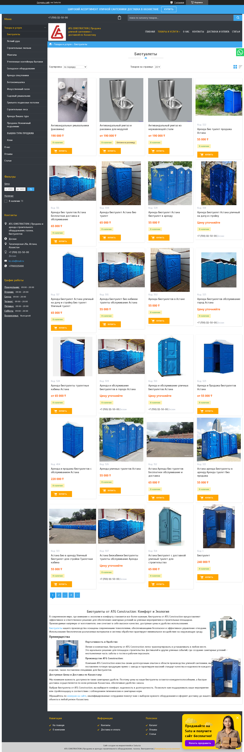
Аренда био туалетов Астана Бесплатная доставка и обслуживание (68, 216)
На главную (58, 725)
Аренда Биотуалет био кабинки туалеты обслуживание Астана (119, 300)
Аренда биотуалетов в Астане (166, 299)
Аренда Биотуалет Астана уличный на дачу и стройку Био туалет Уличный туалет (72, 302)
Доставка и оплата (218, 31)
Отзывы (8, 154)
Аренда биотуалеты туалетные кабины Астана (70, 387)
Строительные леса (17, 109)
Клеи (9, 140)
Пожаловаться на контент (167, 748)
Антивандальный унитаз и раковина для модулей (116, 127)
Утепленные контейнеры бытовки (25, 61)
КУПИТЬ (169, 9)
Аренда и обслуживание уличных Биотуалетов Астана (168, 387)
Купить (63, 151)
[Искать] (237, 18)
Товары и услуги (13, 27)
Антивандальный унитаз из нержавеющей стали (164, 127)
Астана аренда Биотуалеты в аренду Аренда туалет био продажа (215, 472)
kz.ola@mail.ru (16, 261)
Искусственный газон (18, 89)
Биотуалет (203, 555)
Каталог (153, 725)
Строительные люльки (19, 48)
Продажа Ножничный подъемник (19, 125)
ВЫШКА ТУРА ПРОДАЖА (20, 133)
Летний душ (13, 41)
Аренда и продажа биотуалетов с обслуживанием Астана (71, 470)
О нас (7, 147)
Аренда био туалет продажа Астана (214, 131)
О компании (59, 729)
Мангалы (12, 54)
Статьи (7, 160)
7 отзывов (179, 2)
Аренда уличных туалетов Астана (120, 468)
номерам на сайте (76, 695)
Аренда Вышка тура (18, 116)
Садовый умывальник (18, 95)
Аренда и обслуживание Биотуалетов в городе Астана (118, 387)
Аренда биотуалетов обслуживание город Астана (218, 300)
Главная (150, 31)
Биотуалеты (13, 34)
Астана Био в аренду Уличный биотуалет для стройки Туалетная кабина (72, 559)
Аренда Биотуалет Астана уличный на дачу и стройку (218, 214)
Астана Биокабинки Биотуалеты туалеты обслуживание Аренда (119, 557)
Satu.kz (137, 745)
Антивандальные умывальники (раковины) (70, 127)
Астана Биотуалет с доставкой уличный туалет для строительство (167, 559)
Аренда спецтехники (18, 75)
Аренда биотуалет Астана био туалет (118, 214)
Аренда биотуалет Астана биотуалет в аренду (164, 214)
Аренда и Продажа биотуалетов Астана (216, 387)
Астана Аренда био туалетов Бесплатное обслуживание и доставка (165, 472)
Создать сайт (43, 2)
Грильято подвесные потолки (23, 102)
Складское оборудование (21, 68)
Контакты (198, 31)
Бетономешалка (16, 82)
